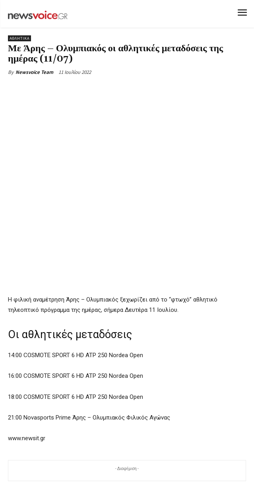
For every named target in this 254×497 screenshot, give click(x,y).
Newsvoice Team (34, 72)
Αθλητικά (19, 38)
